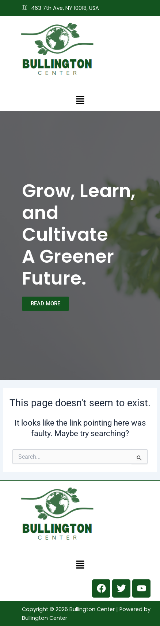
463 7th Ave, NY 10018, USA (60, 8)
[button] (80, 100)
